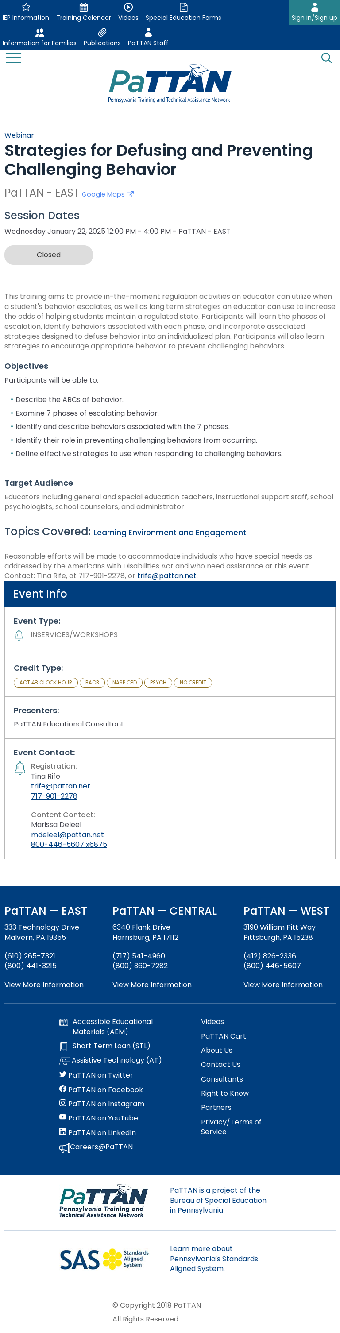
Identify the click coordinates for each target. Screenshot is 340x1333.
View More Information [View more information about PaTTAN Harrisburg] (152, 985)
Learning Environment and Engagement (169, 532)
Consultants (222, 1079)
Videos (212, 1022)
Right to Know (225, 1093)
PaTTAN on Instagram (101, 1104)
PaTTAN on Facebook (101, 1090)
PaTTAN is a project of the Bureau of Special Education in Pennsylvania (218, 1200)
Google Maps (108, 194)
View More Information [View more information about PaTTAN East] (44, 985)
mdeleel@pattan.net (67, 835)
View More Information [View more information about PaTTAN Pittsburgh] (283, 985)
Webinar (19, 135)
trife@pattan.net (167, 576)
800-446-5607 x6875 (69, 844)
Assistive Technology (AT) (110, 1060)
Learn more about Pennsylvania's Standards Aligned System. (214, 1259)
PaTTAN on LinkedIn (97, 1133)
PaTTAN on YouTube (98, 1118)
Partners (216, 1108)
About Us (216, 1050)
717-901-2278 (54, 796)
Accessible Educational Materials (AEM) (106, 1026)
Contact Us (220, 1065)
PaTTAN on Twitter (96, 1075)
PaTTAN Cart (223, 1036)
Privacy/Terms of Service (231, 1127)
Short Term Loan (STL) (105, 1046)
